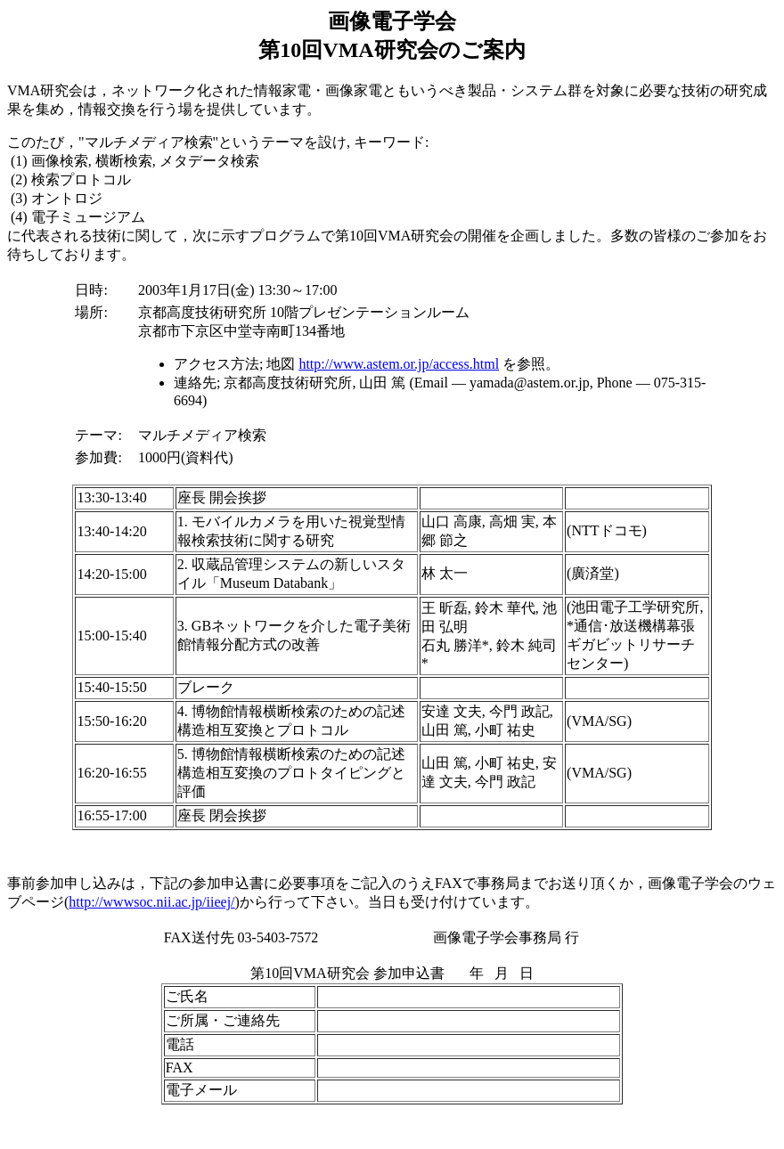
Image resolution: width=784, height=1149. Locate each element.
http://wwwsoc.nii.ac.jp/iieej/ (151, 901)
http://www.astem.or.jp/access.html (398, 363)
